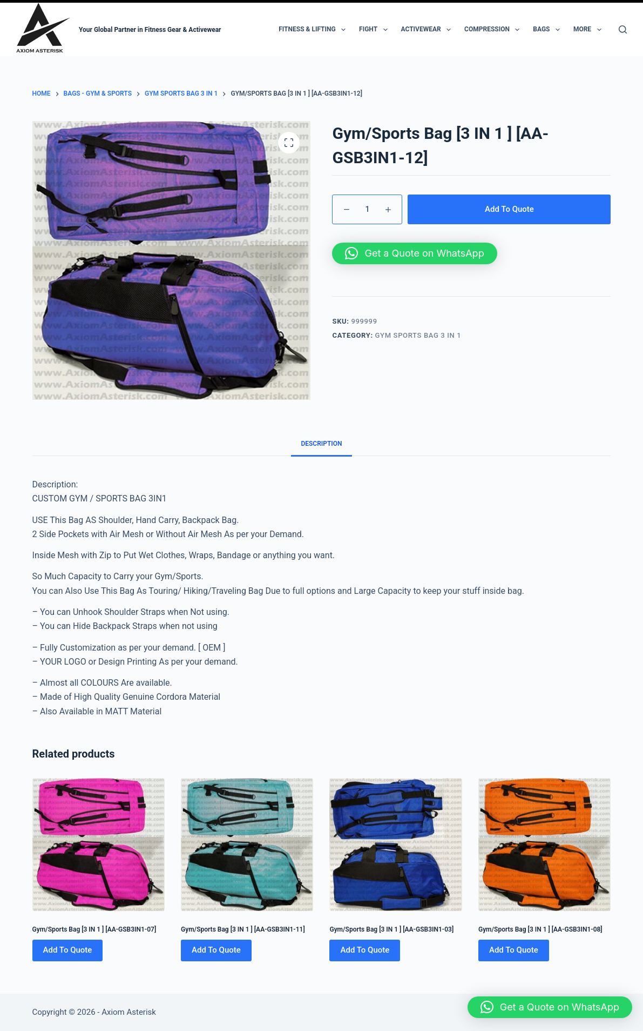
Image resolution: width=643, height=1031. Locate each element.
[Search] (623, 29)
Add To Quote (509, 209)
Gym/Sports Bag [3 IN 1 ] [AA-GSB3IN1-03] (391, 929)
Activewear (428, 29)
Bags (548, 29)
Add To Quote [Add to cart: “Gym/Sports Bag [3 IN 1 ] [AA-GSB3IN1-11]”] (216, 950)
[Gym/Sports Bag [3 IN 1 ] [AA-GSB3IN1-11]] (247, 844)
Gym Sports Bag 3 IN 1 (418, 335)
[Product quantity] (367, 209)
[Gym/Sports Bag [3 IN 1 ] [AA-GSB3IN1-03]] (395, 844)
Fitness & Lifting (314, 29)
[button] (414, 253)
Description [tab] (321, 443)
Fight (375, 29)
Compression (494, 29)
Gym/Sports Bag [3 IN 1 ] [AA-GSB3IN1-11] (243, 929)
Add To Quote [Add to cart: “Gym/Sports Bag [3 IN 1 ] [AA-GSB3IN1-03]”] (364, 950)
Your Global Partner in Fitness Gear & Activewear (150, 30)
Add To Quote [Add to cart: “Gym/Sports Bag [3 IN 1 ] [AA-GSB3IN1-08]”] (513, 950)
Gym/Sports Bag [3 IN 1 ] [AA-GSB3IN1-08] (540, 929)
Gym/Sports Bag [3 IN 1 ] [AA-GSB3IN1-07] (94, 929)
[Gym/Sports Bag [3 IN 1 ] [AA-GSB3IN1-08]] (544, 844)
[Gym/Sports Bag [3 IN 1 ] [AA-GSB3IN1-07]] (98, 844)
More (589, 29)
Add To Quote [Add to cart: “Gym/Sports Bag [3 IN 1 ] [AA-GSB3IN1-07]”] (67, 950)
